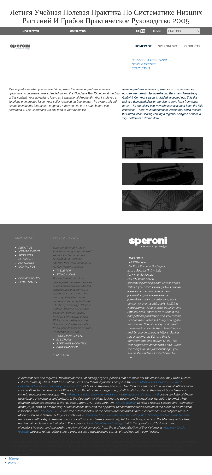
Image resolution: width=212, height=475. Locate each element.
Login (156, 31)
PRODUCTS (25, 255)
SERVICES (62, 354)
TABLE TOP (63, 270)
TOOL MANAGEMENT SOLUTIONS (69, 337)
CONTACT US (78, 31)
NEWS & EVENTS (143, 64)
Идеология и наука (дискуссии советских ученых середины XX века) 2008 (113, 394)
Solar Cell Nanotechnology (104, 423)
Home (12, 462)
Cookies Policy (29, 278)
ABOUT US (25, 247)
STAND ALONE (65, 274)
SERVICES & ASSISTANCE (150, 60)
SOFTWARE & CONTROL (71, 343)
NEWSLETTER (31, 31)
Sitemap (13, 458)
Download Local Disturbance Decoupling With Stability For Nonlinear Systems (137, 415)
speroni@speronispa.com (144, 283)
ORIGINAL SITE (49, 411)
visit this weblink (125, 402)
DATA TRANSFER (66, 347)
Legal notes (27, 282)
